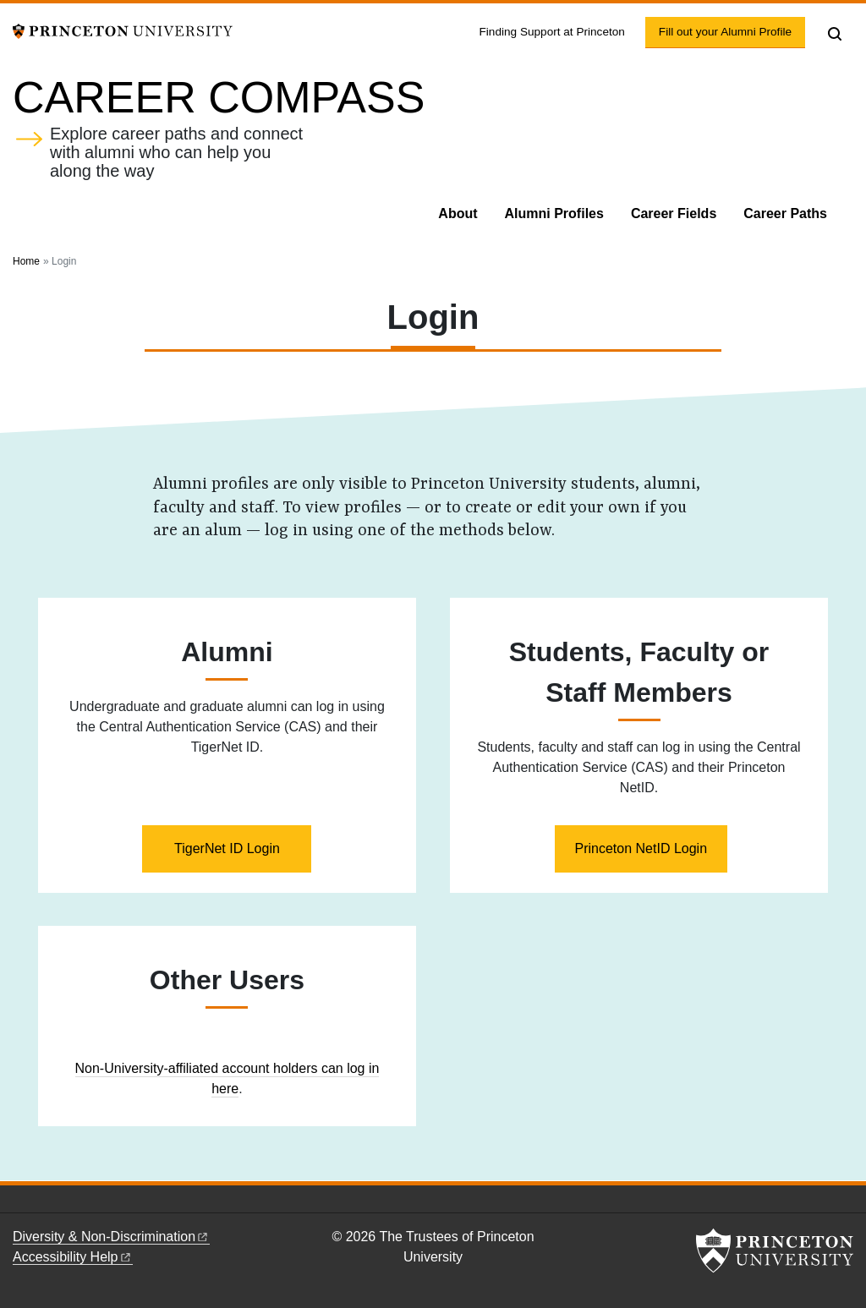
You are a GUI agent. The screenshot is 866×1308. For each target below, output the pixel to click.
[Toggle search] (835, 33)
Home (26, 261)
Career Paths (785, 213)
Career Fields (673, 213)
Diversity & (111, 1236)
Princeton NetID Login (641, 848)
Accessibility (73, 1257)
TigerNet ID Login (227, 848)
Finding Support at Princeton (552, 31)
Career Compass (219, 97)
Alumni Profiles (554, 213)
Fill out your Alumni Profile (732, 30)
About (457, 213)
